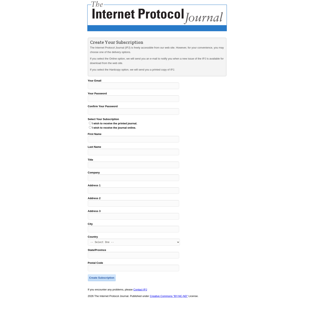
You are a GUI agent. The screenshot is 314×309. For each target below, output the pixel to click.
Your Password (97, 94)
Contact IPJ (140, 298)
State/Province (97, 257)
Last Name (94, 149)
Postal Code (95, 270)
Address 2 (94, 203)
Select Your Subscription (103, 121)
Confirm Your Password (103, 107)
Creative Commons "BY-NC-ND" (169, 304)
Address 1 (94, 189)
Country (93, 243)
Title (90, 162)
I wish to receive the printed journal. (114, 125)
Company (94, 176)
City (90, 230)
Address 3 (94, 216)
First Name (94, 136)
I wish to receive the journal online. (114, 129)
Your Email (94, 80)
